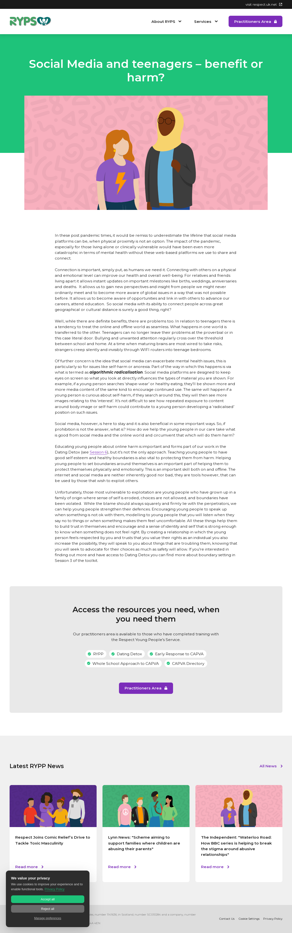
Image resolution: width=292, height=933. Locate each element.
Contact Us (226, 918)
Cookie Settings (249, 918)
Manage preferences (47, 918)
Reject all (47, 909)
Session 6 (98, 452)
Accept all (48, 899)
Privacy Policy (272, 918)
